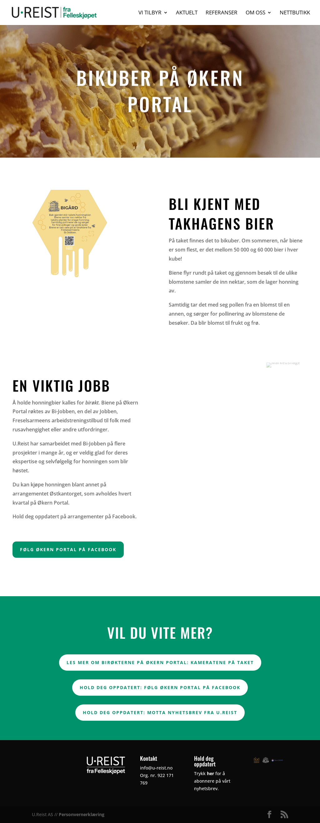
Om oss (255, 13)
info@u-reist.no (156, 768)
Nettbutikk (295, 13)
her (210, 773)
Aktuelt (187, 13)
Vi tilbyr (150, 13)
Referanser (222, 13)
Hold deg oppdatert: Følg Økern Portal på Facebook (160, 687)
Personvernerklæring (81, 814)
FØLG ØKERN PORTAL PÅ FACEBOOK (68, 549)
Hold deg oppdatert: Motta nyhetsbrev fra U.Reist (160, 712)
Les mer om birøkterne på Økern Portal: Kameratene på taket (160, 662)
